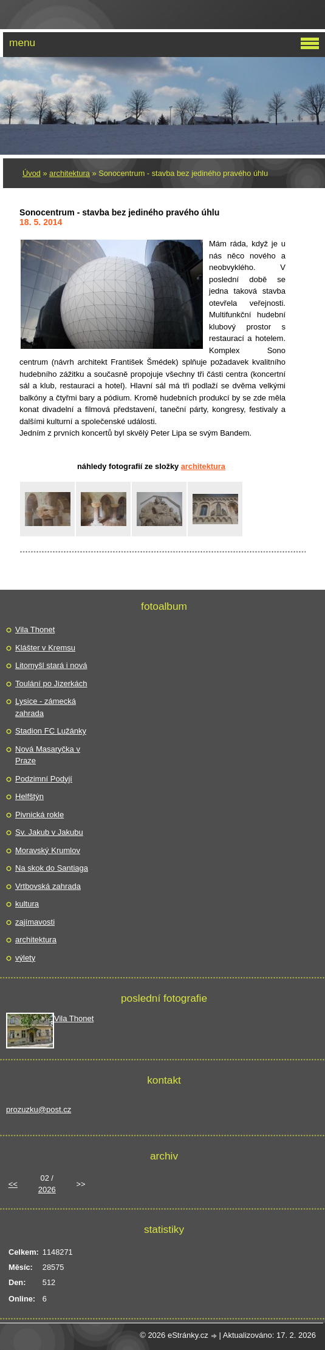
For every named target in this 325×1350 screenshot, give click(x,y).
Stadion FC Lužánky (50, 730)
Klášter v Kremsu (45, 647)
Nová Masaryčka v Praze (47, 755)
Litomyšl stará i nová (51, 665)
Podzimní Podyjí (43, 778)
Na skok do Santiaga (51, 867)
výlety (25, 957)
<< (13, 1184)
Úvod (31, 173)
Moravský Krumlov (47, 850)
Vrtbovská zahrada (48, 886)
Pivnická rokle (39, 814)
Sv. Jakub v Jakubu (49, 832)
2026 (47, 1189)
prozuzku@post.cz (38, 1109)
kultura (27, 903)
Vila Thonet (35, 629)
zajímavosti (35, 921)
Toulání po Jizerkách (51, 683)
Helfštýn (29, 796)
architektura (69, 173)
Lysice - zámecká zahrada (45, 707)
